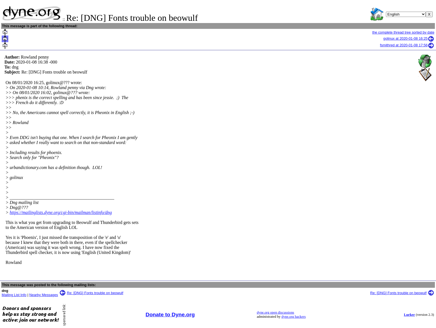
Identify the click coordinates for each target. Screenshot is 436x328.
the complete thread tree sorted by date (403, 32)
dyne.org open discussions (275, 312)
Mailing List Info (14, 295)
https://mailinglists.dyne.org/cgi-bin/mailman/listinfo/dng (61, 212)
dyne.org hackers (293, 317)
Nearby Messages (43, 295)
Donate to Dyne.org (170, 314)
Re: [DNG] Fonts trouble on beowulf (95, 293)
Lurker (409, 315)
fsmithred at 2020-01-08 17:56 (407, 45)
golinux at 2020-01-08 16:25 (408, 38)
